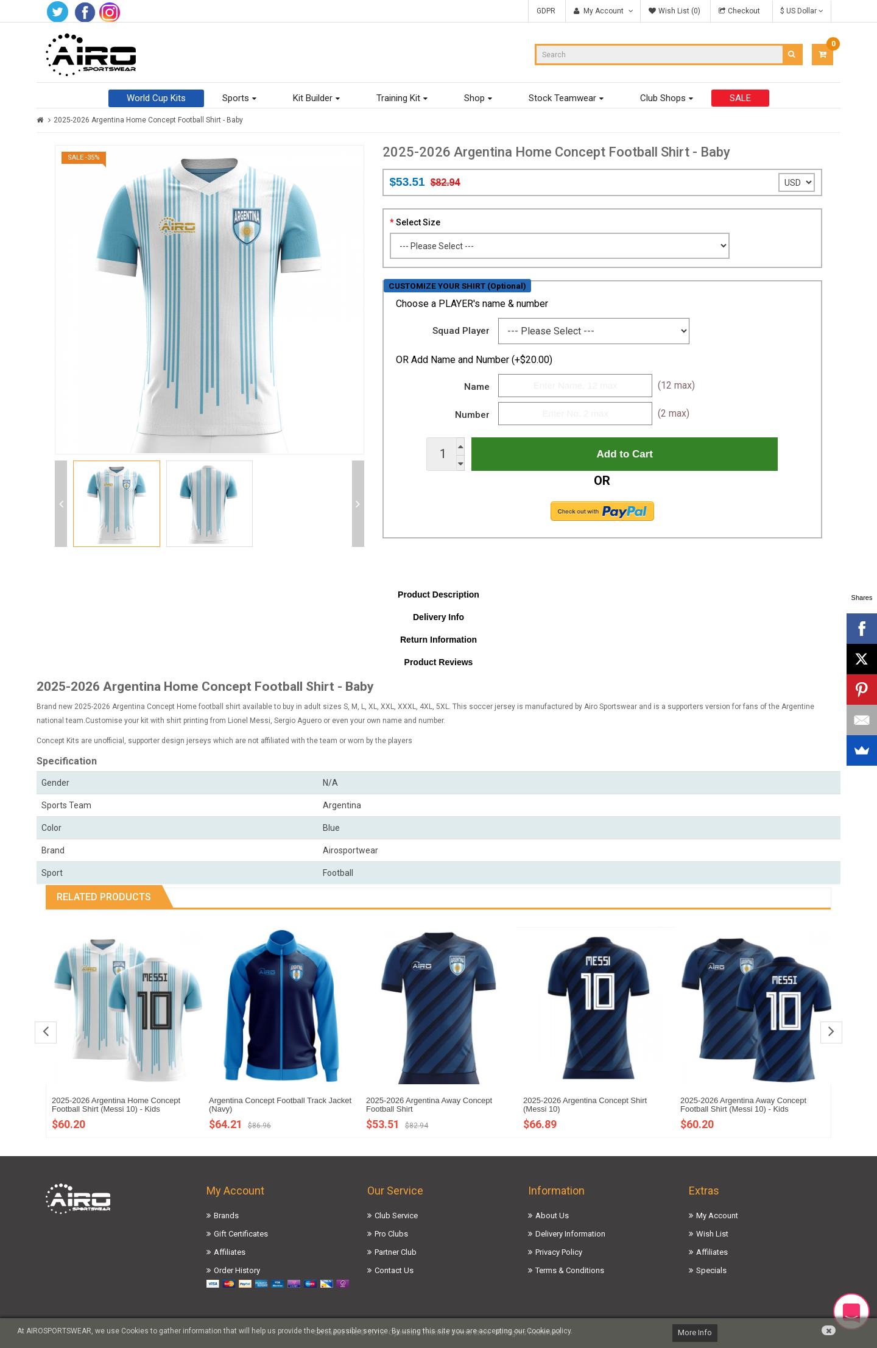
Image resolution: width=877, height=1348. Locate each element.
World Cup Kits (156, 98)
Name (477, 386)
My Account (717, 1215)
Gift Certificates (241, 1233)
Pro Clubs (391, 1233)
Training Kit (398, 98)
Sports (235, 98)
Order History (237, 1270)
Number (472, 414)
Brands (226, 1215)
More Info (695, 1332)
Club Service (396, 1215)
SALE (740, 98)
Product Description (438, 594)
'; (796, 182)
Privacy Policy (558, 1252)
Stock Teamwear (562, 98)
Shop (474, 98)
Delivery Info (438, 617)
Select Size (418, 222)
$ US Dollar (801, 11)
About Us (552, 1215)
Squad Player (461, 330)
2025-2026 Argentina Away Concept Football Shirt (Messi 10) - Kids (743, 1104)
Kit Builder (313, 98)
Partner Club (396, 1252)
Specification (67, 761)
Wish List (712, 1233)
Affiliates (229, 1252)
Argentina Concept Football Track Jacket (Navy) (280, 1104)
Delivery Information (570, 1233)
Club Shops (663, 98)
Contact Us (394, 1270)
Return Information (438, 639)
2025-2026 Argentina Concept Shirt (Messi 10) (585, 1104)
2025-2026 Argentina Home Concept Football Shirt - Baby (148, 120)
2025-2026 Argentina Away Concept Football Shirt (429, 1104)
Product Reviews (438, 662)
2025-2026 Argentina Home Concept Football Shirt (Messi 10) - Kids (116, 1104)
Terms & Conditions (569, 1270)
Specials (711, 1270)
